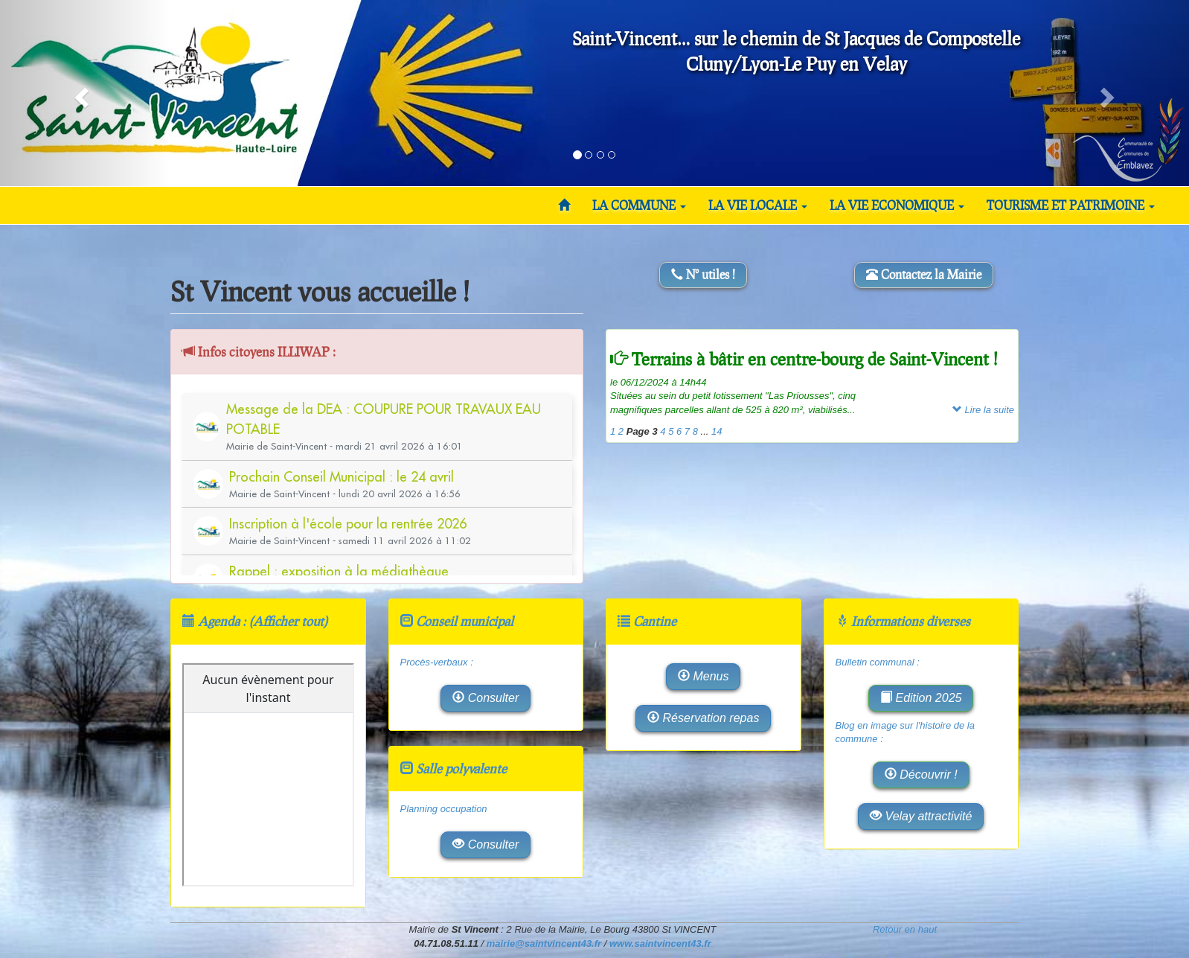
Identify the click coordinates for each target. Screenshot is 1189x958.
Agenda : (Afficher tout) (263, 621)
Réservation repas (703, 718)
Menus (703, 676)
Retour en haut (905, 929)
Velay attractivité (921, 816)
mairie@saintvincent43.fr (544, 943)
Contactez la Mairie (923, 274)
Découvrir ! (921, 774)
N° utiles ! (703, 274)
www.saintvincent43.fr (660, 943)
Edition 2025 (920, 698)
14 (716, 431)
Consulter (485, 698)
